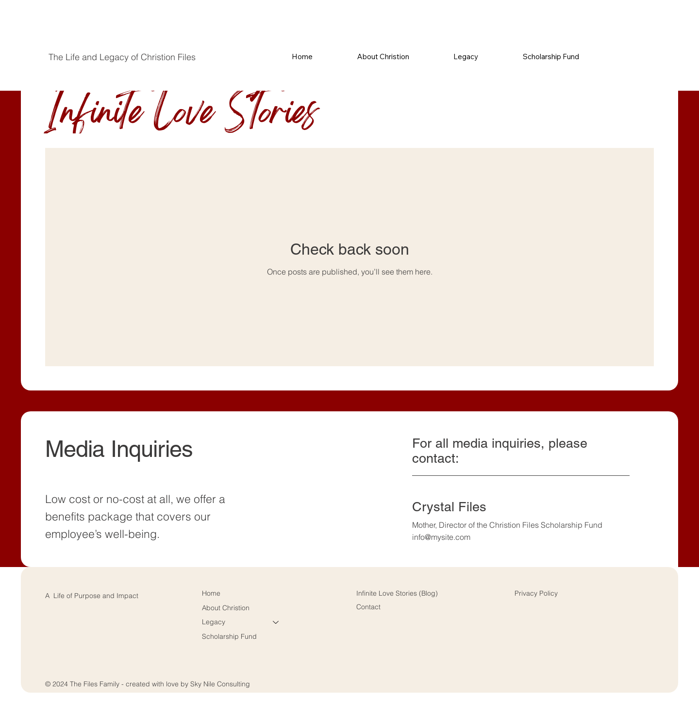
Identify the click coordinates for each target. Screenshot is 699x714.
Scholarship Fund (229, 636)
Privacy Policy (536, 593)
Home (211, 593)
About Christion (226, 607)
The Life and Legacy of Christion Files (122, 57)
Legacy (213, 621)
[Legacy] (276, 622)
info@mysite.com (441, 537)
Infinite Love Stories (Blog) (397, 593)
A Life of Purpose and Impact (91, 595)
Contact (368, 606)
